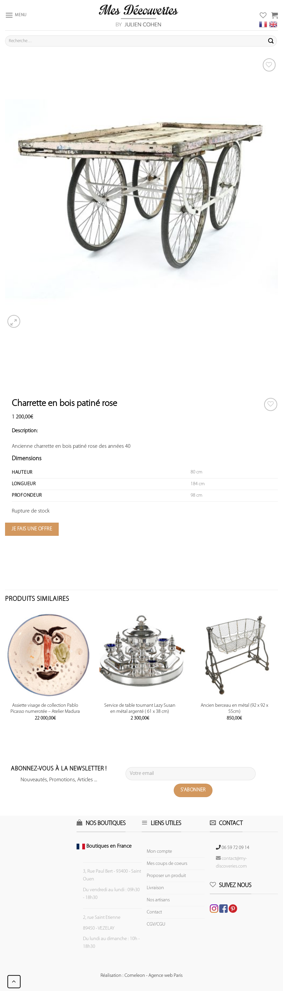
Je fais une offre (31, 529)
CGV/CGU (156, 924)
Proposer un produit (166, 875)
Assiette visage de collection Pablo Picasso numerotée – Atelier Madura (45, 709)
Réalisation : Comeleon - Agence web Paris (141, 975)
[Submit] (271, 41)
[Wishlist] (270, 404)
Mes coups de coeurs (167, 863)
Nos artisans (158, 900)
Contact (154, 912)
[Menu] (16, 15)
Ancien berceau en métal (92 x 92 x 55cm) (234, 709)
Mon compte (159, 851)
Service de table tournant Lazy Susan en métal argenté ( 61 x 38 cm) (139, 709)
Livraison (155, 888)
